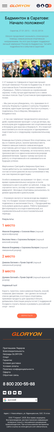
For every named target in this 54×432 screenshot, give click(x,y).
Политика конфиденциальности (18, 369)
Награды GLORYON (12, 354)
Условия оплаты (11, 366)
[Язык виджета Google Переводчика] (20, 400)
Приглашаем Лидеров (14, 348)
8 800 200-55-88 (19, 384)
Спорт (6, 357)
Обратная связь (11, 375)
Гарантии (7, 360)
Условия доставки (12, 363)
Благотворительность (13, 351)
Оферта (7, 372)
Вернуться (27, 315)
